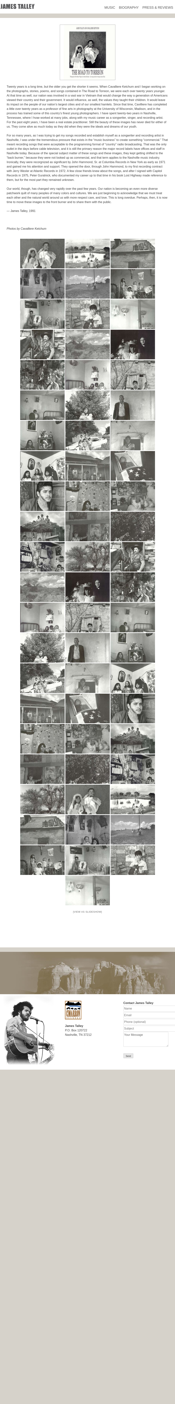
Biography (129, 7)
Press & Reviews (157, 7)
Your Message (145, 1039)
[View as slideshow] (87, 911)
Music (109, 7)
